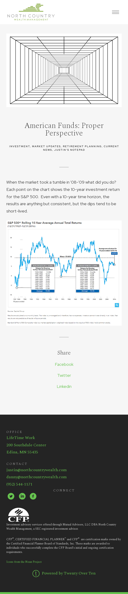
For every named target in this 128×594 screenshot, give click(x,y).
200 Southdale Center (26, 445)
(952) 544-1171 (19, 484)
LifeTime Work (20, 438)
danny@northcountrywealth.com (36, 477)
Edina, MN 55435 (22, 452)
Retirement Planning (82, 146)
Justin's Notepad (69, 149)
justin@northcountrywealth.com (36, 470)
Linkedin (64, 386)
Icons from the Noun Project (24, 562)
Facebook (64, 364)
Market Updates (46, 146)
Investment (19, 146)
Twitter (64, 375)
